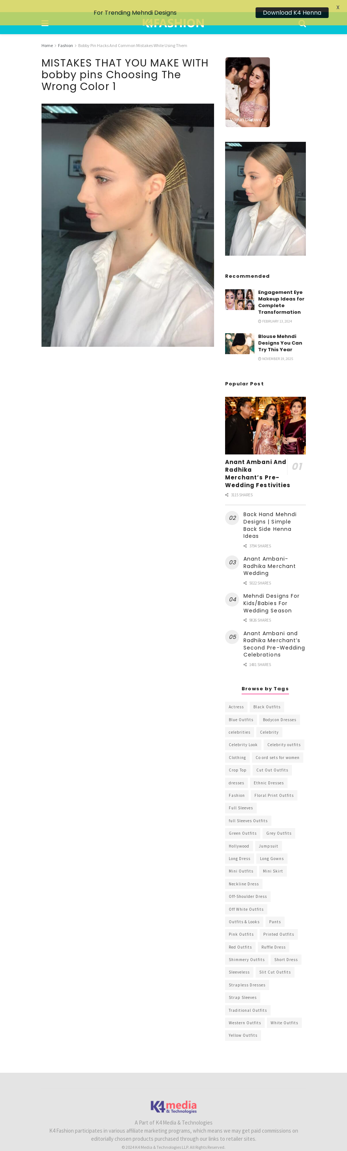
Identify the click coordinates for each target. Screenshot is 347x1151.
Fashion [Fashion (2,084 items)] (237, 783)
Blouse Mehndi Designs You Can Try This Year (280, 330)
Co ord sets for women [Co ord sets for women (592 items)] (278, 745)
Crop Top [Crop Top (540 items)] (238, 757)
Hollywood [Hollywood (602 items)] (239, 833)
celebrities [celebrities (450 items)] (239, 720)
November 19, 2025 (275, 346)
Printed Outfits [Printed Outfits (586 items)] (278, 922)
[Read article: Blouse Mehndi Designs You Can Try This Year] (239, 331)
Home (47, 33)
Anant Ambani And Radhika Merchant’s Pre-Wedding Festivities (258, 461)
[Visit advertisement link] (265, 186)
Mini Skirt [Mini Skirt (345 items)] (273, 859)
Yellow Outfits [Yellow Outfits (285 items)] (243, 1023)
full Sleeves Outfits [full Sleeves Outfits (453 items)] (248, 808)
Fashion (65, 33)
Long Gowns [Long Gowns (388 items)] (272, 846)
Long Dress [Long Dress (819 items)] (239, 846)
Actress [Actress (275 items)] (236, 694)
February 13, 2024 (275, 309)
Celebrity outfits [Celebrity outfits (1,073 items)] (284, 732)
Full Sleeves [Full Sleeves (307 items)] (241, 795)
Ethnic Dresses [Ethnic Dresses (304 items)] (269, 770)
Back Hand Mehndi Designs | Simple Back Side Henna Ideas (270, 513)
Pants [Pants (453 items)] (275, 909)
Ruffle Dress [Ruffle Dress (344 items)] (273, 934)
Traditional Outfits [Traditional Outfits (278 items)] (248, 997)
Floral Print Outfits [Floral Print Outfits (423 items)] (274, 783)
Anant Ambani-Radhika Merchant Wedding (269, 554)
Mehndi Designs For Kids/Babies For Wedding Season (271, 591)
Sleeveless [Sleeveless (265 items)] (239, 960)
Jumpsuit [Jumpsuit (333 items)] (268, 833)
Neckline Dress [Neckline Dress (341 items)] (244, 871)
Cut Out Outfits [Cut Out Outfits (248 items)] (272, 757)
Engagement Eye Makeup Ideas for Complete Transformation (281, 289)
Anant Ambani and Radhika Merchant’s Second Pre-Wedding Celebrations (274, 631)
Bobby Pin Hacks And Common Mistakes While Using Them (132, 33)
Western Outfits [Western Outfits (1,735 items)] (245, 1010)
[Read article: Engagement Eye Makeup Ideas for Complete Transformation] (239, 287)
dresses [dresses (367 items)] (236, 770)
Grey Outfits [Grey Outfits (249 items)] (279, 821)
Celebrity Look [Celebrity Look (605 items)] (243, 732)
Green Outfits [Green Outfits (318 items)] (243, 821)
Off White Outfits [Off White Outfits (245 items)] (246, 896)
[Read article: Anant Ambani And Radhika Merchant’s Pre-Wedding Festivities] (265, 413)
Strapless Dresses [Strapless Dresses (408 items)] (247, 972)
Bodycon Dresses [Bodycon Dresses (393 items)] (279, 707)
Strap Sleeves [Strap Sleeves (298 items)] (243, 985)
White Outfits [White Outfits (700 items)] (284, 1010)
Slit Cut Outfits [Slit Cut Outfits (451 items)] (275, 960)
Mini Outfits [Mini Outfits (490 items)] (241, 859)
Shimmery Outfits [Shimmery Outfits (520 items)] (247, 947)
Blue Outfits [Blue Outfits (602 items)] (241, 707)
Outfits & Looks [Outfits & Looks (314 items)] (244, 909)
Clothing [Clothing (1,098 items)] (237, 745)
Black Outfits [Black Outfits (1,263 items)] (267, 694)
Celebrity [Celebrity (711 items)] (269, 720)
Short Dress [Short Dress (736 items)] (286, 947)
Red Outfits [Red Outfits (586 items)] (240, 934)
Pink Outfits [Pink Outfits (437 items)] (241, 922)
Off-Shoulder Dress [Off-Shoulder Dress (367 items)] (248, 884)
